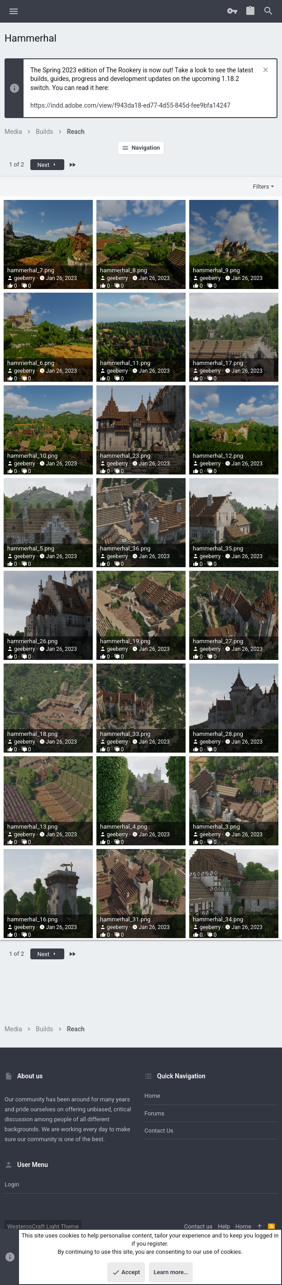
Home (152, 1095)
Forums (154, 1113)
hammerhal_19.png (125, 641)
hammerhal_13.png (32, 826)
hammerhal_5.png (30, 548)
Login (12, 1184)
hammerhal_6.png (30, 363)
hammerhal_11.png (125, 363)
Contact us (158, 1130)
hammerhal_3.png (216, 826)
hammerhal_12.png (218, 455)
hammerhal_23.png (125, 455)
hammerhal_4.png (123, 826)
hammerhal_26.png (32, 641)
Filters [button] (261, 186)
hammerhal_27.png (218, 641)
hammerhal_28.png (218, 733)
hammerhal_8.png (123, 270)
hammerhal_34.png (218, 919)
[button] (14, 11)
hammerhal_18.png (32, 733)
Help (224, 1226)
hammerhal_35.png (218, 548)
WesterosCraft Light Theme (43, 1226)
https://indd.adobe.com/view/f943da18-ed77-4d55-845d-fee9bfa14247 (130, 105)
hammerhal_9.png (216, 270)
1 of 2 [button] (16, 164)
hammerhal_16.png (32, 919)
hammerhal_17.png (218, 363)
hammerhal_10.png (32, 455)
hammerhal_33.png (125, 733)
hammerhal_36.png (125, 548)
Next (47, 164)
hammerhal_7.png (30, 270)
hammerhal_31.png (125, 919)
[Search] (268, 11)
